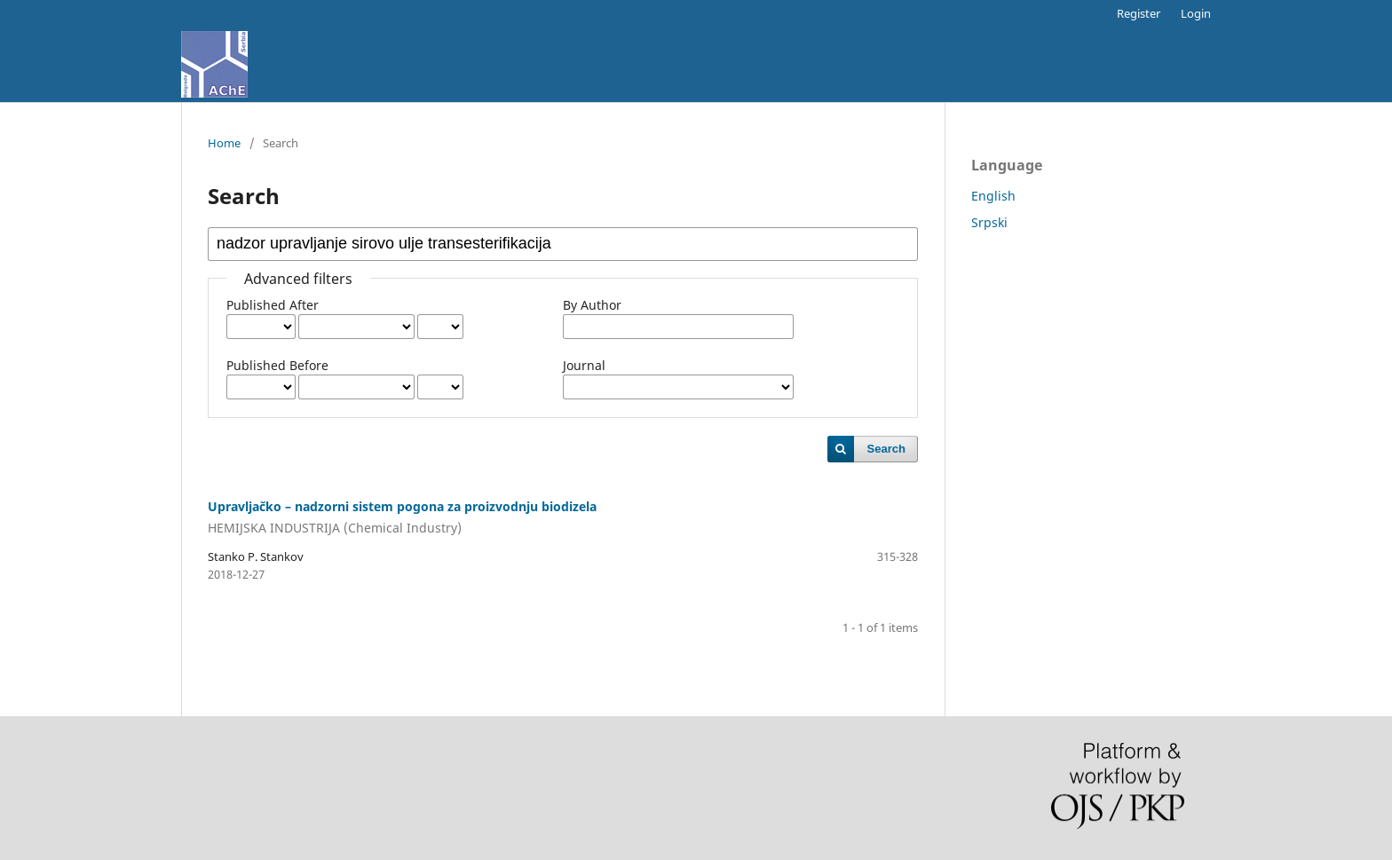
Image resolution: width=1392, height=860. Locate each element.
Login (1196, 13)
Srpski (989, 222)
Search (886, 448)
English (993, 195)
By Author (592, 304)
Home (224, 143)
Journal (584, 365)
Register (1138, 13)
